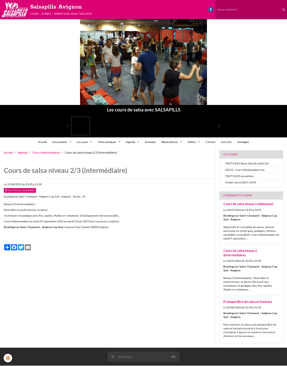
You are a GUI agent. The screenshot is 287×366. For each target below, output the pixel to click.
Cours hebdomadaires (46, 153)
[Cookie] (8, 358)
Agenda (130, 142)
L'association (59, 142)
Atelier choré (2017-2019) (240, 182)
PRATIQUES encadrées (239, 176)
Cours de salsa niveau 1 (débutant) (248, 204)
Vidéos (192, 142)
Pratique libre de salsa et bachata (247, 302)
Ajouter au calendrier (20, 190)
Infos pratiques (106, 142)
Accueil (40, 142)
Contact (211, 142)
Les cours (82, 142)
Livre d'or (227, 142)
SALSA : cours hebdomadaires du (245, 170)
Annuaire (150, 142)
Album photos (170, 142)
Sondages (245, 142)
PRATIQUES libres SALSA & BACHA (247, 163)
